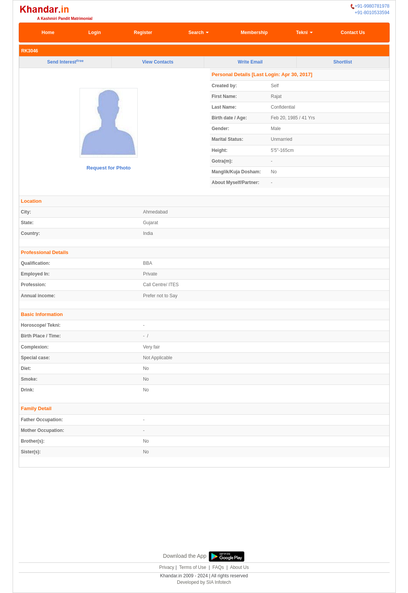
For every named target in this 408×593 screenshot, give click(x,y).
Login (94, 32)
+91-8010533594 (371, 12)
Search (199, 32)
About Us (239, 567)
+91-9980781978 (370, 6)
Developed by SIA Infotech (204, 582)
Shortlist (342, 62)
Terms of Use (192, 567)
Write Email (250, 62)
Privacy (166, 567)
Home (48, 32)
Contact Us (353, 32)
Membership (254, 32)
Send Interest (65, 62)
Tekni (304, 32)
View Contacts (158, 62)
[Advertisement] (204, 518)
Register (143, 32)
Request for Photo (108, 168)
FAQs (218, 567)
